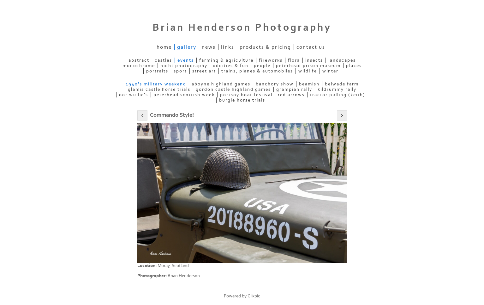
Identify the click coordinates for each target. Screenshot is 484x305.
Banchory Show (275, 84)
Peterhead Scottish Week (184, 94)
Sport (180, 71)
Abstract (138, 60)
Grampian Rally (294, 89)
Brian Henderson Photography (242, 28)
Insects (314, 60)
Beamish (309, 84)
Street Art (204, 71)
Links (227, 47)
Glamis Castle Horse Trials (159, 89)
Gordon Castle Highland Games (233, 89)
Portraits (157, 71)
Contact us (310, 47)
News (209, 47)
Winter (330, 71)
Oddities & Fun (230, 65)
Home (164, 47)
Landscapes (342, 60)
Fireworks (271, 60)
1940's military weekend (156, 84)
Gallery (186, 47)
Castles (163, 60)
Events (185, 60)
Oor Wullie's (133, 94)
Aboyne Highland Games (221, 84)
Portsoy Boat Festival (246, 94)
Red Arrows (291, 94)
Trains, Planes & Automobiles (257, 71)
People (262, 65)
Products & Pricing (265, 47)
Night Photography (183, 65)
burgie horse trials (242, 100)
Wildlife (307, 71)
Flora (294, 60)
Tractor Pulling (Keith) (337, 94)
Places (354, 65)
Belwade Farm (342, 84)
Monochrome (138, 65)
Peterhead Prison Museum (308, 65)
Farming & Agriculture (226, 60)
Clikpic (254, 296)
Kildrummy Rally (337, 89)
